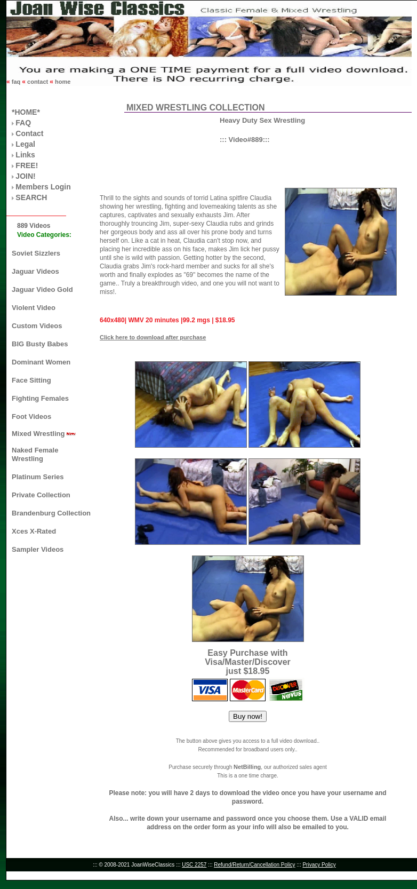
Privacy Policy (318, 865)
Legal (25, 144)
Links (25, 154)
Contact (29, 133)
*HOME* (26, 112)
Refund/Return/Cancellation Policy (254, 865)
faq (16, 81)
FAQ (23, 122)
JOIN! (25, 176)
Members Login (42, 186)
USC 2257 (194, 865)
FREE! (26, 165)
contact (38, 81)
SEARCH (31, 197)
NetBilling (247, 767)
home (61, 81)
